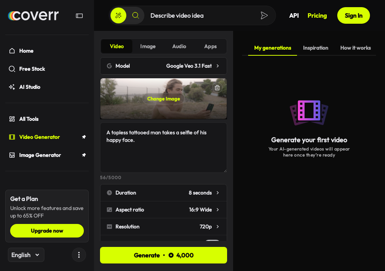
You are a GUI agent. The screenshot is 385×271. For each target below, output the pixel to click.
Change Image (163, 99)
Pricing (317, 15)
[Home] (33, 16)
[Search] (136, 15)
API (294, 15)
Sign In (353, 15)
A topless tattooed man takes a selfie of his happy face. (163, 147)
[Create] (118, 15)
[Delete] (217, 87)
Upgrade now (47, 230)
